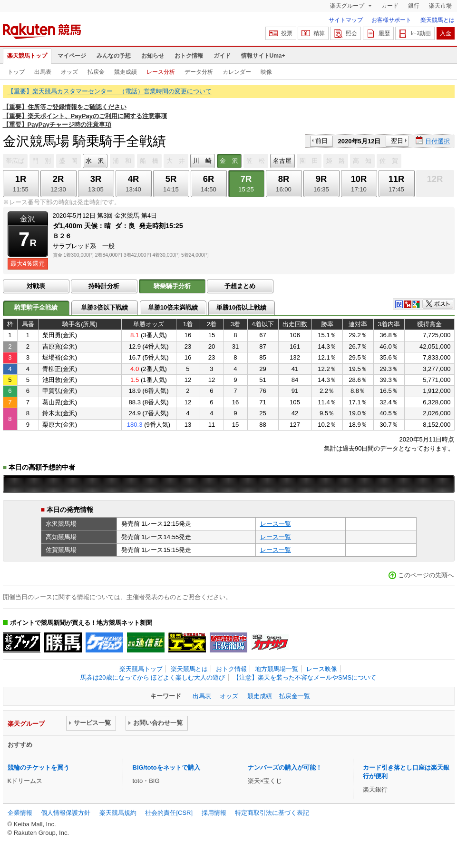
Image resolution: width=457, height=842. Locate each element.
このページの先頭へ (426, 575)
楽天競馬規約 (117, 812)
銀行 (413, 5)
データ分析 (199, 72)
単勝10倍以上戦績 (241, 307)
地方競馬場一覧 (276, 668)
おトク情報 (189, 55)
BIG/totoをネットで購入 (166, 767)
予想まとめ (239, 286)
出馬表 (42, 72)
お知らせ (152, 55)
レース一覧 (275, 523)
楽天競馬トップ (27, 55)
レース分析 (160, 72)
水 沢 (95, 160)
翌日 (397, 140)
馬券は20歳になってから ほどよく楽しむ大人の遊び (152, 677)
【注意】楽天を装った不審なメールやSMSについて (304, 677)
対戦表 (36, 286)
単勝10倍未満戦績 (173, 307)
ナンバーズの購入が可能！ (285, 767)
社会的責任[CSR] (169, 812)
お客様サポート (391, 20)
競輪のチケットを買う (38, 767)
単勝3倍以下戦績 (104, 307)
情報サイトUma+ (263, 55)
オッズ (69, 72)
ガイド (222, 55)
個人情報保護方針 (65, 812)
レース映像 (321, 668)
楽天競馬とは (437, 20)
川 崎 (202, 160)
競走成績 (125, 72)
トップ (16, 72)
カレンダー (237, 72)
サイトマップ (346, 20)
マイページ (72, 55)
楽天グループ (348, 5)
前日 (321, 140)
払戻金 (96, 72)
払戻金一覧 (294, 696)
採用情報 (214, 812)
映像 (266, 72)
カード (390, 5)
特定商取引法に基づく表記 (272, 812)
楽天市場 (440, 5)
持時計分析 (103, 286)
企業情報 (20, 812)
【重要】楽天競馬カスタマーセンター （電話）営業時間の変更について (110, 91)
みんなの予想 (114, 55)
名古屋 (282, 160)
